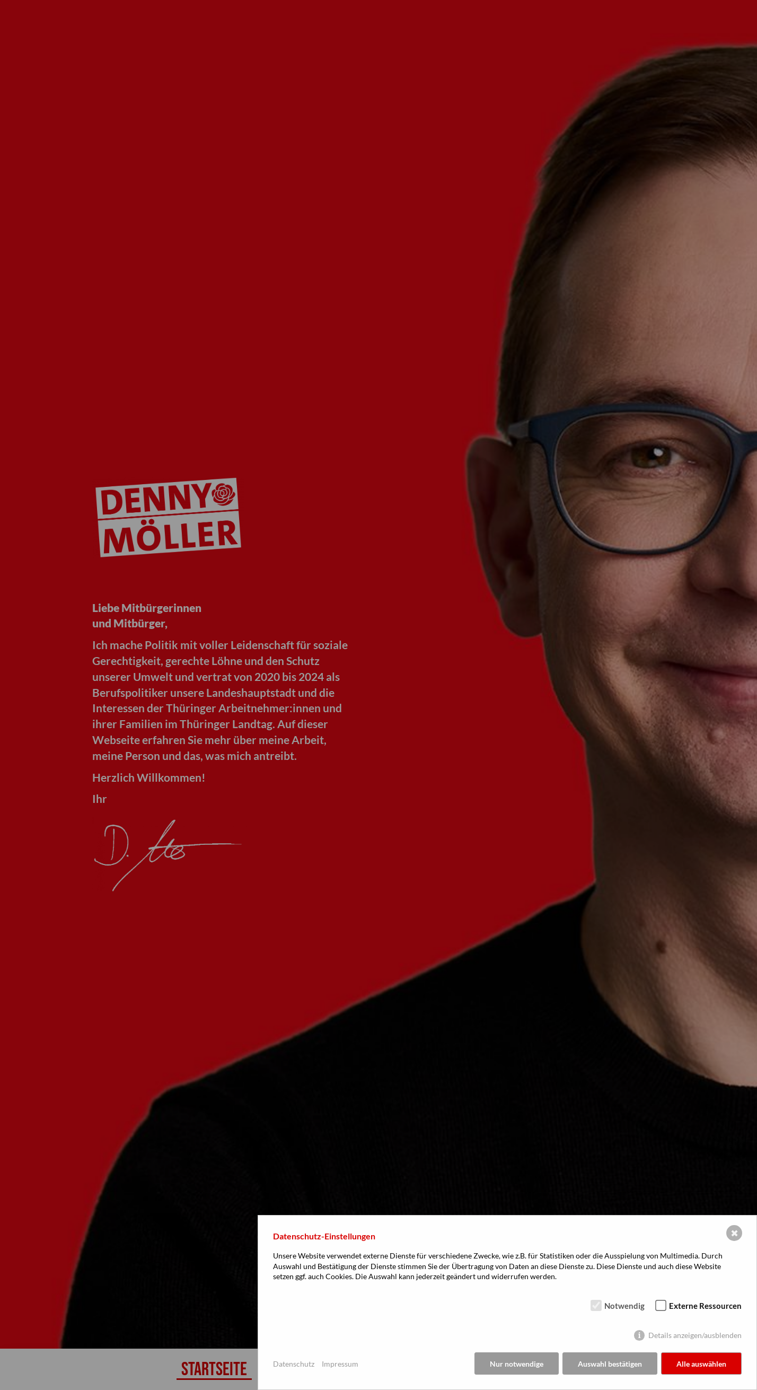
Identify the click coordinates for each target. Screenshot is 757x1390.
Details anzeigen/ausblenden (695, 1335)
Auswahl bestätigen (610, 1363)
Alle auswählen (701, 1363)
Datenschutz (293, 1363)
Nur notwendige (516, 1363)
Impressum (340, 1363)
